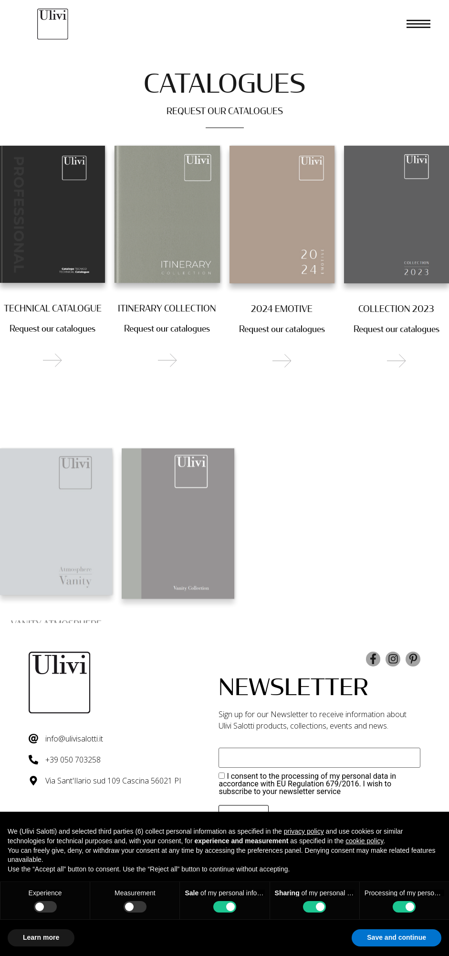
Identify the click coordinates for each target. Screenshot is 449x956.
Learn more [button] (41, 937)
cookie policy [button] (364, 841)
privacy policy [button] (304, 831)
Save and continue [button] (396, 937)
